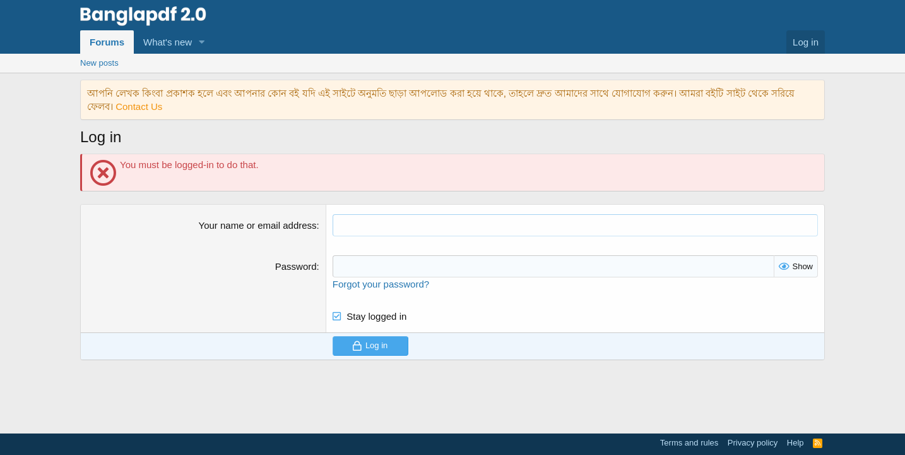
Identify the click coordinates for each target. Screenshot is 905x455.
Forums (107, 42)
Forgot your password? (381, 284)
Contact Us (138, 106)
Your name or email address (258, 225)
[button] (202, 42)
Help (795, 442)
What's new (167, 42)
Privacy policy (753, 442)
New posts (99, 63)
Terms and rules (689, 442)
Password (296, 266)
